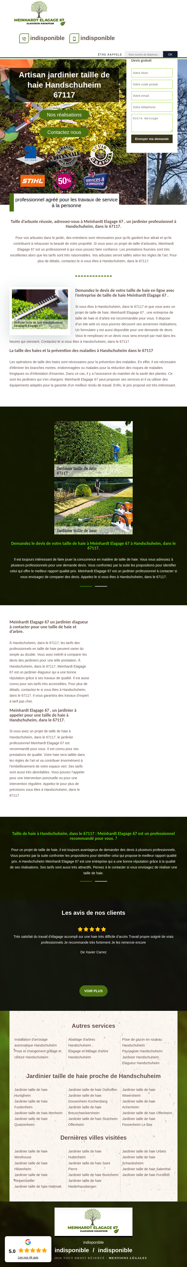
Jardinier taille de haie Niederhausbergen (84, 1183)
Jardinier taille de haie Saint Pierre (89, 1166)
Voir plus (93, 991)
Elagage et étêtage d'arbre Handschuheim (88, 1054)
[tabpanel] (93, 562)
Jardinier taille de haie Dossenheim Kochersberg (87, 1098)
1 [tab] (86, 586)
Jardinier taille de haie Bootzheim (93, 1175)
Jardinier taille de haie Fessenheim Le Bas (138, 1122)
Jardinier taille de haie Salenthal (146, 1169)
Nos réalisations (64, 114)
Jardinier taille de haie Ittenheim (38, 1113)
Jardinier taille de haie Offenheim (147, 1113)
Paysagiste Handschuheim (142, 1051)
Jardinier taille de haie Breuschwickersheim (84, 1110)
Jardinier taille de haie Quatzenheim (30, 1122)
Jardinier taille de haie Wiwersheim (138, 1092)
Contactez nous (64, 132)
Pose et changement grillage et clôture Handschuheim (37, 1054)
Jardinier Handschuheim (140, 1057)
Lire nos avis (28, 1257)
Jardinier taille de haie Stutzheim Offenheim (92, 1122)
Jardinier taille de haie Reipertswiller (30, 1178)
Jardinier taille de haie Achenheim (138, 1104)
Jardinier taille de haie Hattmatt (37, 1186)
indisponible (47, 38)
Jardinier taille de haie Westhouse (30, 1154)
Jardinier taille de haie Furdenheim (30, 1104)
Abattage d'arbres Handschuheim (81, 1042)
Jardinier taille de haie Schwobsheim (138, 1160)
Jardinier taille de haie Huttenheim (84, 1154)
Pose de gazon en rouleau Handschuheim (142, 1042)
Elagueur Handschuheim (140, 1063)
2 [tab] (101, 586)
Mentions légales (128, 1258)
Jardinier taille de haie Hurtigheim (30, 1092)
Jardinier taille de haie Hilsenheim (30, 1166)
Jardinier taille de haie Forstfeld (146, 1175)
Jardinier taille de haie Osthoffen (92, 1090)
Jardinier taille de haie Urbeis (144, 1151)
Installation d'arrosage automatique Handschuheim (35, 1042)
